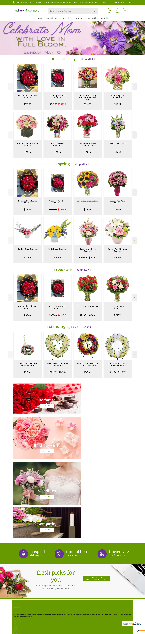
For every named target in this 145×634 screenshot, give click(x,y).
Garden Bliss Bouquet (27, 249)
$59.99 (117, 257)
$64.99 (117, 104)
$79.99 (27, 152)
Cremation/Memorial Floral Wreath (27, 364)
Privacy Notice (100, 631)
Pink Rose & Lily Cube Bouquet (27, 145)
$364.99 (87, 104)
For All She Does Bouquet (117, 202)
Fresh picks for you (55, 501)
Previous (10, 86)
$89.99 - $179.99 (118, 372)
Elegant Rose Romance (87, 306)
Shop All (86, 59)
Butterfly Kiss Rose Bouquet (58, 96)
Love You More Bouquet (117, 307)
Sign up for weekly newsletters (96, 500)
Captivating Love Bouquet (88, 250)
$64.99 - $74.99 (87, 314)
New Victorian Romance (57, 145)
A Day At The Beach (117, 144)
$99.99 (57, 257)
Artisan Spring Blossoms (118, 96)
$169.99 (27, 104)
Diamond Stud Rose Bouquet (27, 96)
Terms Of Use (88, 631)
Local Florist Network (113, 631)
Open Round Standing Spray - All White (117, 364)
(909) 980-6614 (21, 2)
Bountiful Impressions (87, 201)
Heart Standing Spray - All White (57, 364)
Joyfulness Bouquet (57, 249)
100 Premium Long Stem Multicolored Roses (88, 97)
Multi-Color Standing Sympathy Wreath (87, 364)
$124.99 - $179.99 (57, 372)
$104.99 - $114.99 (87, 257)
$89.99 (117, 209)
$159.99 (27, 372)
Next (134, 86)
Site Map (125, 631)
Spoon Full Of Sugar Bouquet (117, 250)
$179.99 (87, 372)
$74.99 (87, 152)
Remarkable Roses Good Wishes (87, 145)
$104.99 (87, 209)
